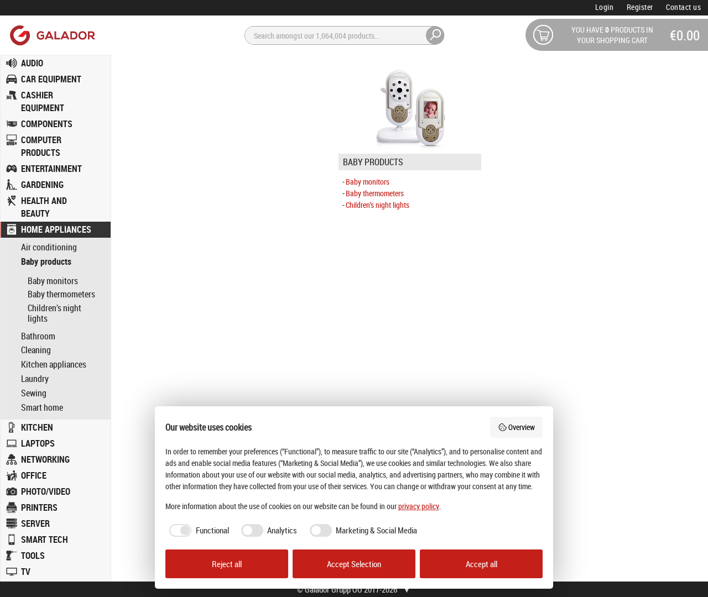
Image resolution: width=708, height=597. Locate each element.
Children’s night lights (54, 313)
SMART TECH (44, 539)
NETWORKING (45, 459)
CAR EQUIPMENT (51, 79)
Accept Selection (354, 563)
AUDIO (32, 63)
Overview (516, 427)
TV (25, 571)
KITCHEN (37, 427)
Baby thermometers (61, 294)
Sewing (33, 393)
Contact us (683, 7)
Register (640, 7)
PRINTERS (39, 507)
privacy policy (418, 506)
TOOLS (33, 555)
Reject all (227, 563)
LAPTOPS (38, 443)
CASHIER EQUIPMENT (42, 101)
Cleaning (36, 350)
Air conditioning (49, 247)
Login (604, 7)
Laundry (35, 379)
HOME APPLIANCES (56, 229)
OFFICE (33, 475)
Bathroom (38, 336)
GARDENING (42, 185)
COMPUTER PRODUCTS (41, 146)
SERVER (35, 523)
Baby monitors (53, 281)
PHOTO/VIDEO (45, 491)
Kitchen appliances (53, 364)
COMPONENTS (46, 124)
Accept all (481, 563)
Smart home (42, 407)
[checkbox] (197, 530)
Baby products (46, 262)
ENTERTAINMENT (51, 169)
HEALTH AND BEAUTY (44, 207)
